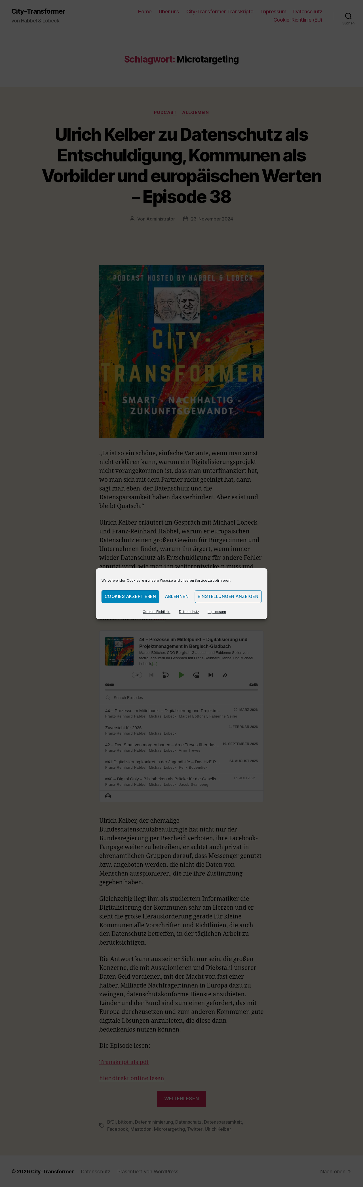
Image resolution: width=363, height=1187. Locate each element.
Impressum (217, 612)
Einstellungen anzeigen (228, 596)
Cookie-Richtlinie (156, 612)
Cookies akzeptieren (130, 596)
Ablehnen (177, 596)
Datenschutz (189, 612)
